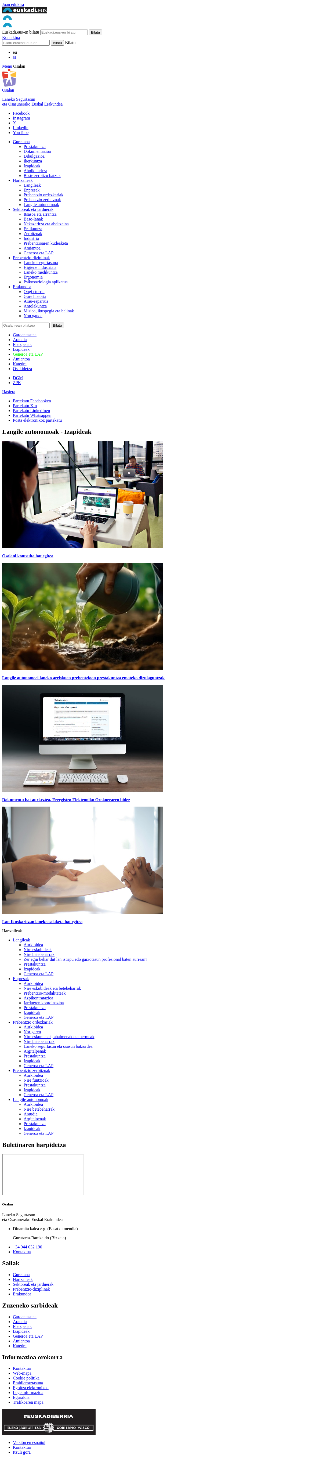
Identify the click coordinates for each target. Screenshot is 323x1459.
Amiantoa (32, 248)
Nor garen (32, 1032)
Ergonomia (33, 277)
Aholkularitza (35, 170)
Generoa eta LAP (38, 253)
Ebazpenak (22, 344)
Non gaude (33, 315)
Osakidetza (22, 368)
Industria (31, 238)
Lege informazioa (28, 1392)
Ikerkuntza (33, 161)
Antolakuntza (35, 306)
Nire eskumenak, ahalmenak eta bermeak (59, 1036)
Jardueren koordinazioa (44, 1003)
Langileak (32, 185)
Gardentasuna (25, 335)
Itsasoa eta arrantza (40, 214)
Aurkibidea (33, 944)
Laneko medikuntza (41, 272)
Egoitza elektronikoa (31, 1387)
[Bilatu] (26, 43)
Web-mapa (22, 1373)
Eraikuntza (33, 228)
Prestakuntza (35, 146)
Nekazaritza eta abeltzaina (46, 224)
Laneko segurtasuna (41, 262)
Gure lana (21, 141)
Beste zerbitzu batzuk (42, 175)
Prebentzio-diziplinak (31, 257)
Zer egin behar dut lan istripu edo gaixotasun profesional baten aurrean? (85, 959)
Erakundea (22, 286)
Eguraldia (21, 1397)
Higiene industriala (40, 267)
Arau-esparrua (36, 301)
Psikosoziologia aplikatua (46, 282)
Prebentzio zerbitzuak (42, 199)
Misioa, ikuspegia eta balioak (49, 311)
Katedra (20, 364)
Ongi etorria (34, 291)
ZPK (17, 382)
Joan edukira (13, 4)
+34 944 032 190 (27, 1247)
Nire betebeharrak (39, 954)
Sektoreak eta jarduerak (33, 209)
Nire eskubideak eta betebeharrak (52, 988)
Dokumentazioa (37, 151)
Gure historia (35, 296)
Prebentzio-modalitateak (45, 993)
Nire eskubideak (38, 949)
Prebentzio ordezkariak (43, 195)
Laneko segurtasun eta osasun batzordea (58, 1046)
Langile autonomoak (41, 204)
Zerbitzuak (33, 233)
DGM (18, 377)
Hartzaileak (23, 180)
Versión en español (29, 1442)
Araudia (20, 339)
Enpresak (32, 190)
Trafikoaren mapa (28, 1402)
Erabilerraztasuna (28, 1383)
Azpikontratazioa (38, 998)
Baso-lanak (33, 219)
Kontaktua (11, 37)
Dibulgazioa (34, 156)
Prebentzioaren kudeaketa (46, 243)
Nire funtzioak (36, 1080)
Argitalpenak (35, 1051)
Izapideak (32, 166)
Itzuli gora (22, 1452)
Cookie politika (26, 1378)
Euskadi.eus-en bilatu (20, 32)
